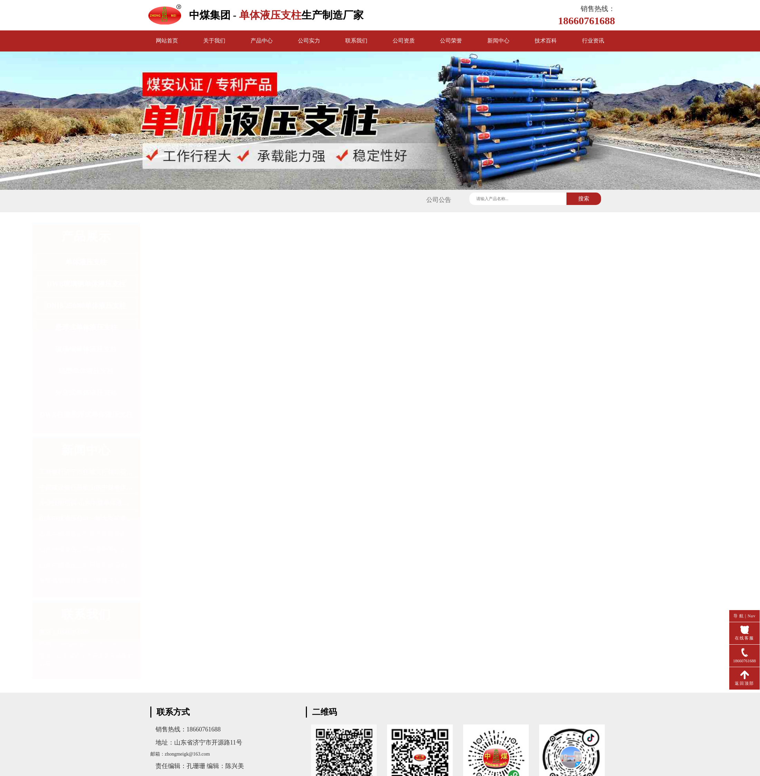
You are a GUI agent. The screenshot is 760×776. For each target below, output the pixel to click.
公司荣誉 (451, 41)
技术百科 (546, 41)
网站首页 (167, 41)
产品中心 (262, 41)
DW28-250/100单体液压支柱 (359, 646)
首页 (581, 229)
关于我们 (214, 41)
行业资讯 (593, 41)
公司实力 (309, 41)
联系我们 (356, 41)
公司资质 (404, 41)
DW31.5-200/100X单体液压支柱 (364, 661)
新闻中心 (498, 41)
